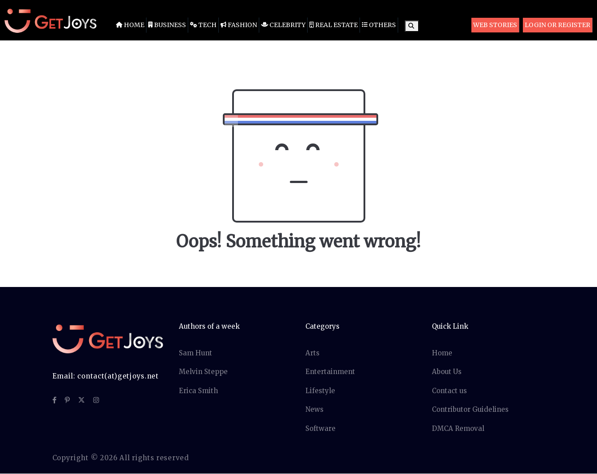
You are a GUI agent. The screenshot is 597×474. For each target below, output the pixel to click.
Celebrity (283, 24)
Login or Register (557, 25)
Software (320, 428)
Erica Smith (198, 390)
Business (167, 24)
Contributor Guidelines (470, 409)
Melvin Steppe (203, 371)
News (314, 409)
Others (379, 24)
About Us (447, 371)
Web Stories (495, 25)
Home (130, 24)
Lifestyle (320, 390)
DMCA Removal (458, 428)
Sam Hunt (195, 353)
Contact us (449, 390)
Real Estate (333, 24)
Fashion (239, 24)
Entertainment (330, 371)
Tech (203, 24)
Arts (312, 353)
